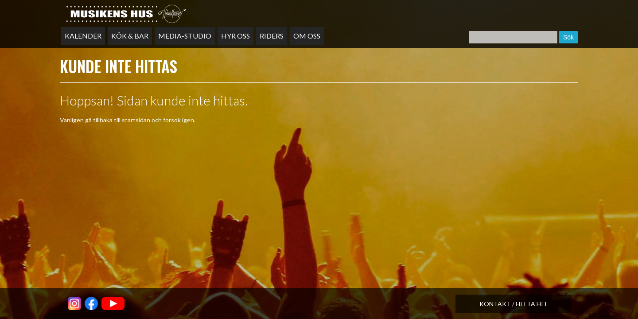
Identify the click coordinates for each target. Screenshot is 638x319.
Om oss (306, 35)
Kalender (83, 35)
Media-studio (184, 35)
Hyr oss (235, 35)
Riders (272, 35)
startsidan (136, 120)
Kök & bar (129, 35)
